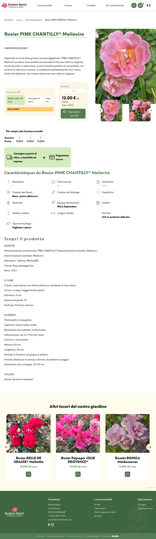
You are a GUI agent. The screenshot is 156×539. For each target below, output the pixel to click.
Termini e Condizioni (74, 536)
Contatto (91, 5)
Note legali (40, 536)
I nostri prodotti (44, 5)
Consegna (142, 504)
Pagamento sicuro (145, 508)
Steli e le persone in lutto (104, 512)
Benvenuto (8, 19)
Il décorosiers (100, 508)
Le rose (19, 19)
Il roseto (68, 5)
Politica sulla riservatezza (55, 536)
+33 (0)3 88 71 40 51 (57, 516)
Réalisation (111, 536)
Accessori (98, 516)
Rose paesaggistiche (33, 19)
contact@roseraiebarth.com (60, 519)
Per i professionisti (115, 5)
